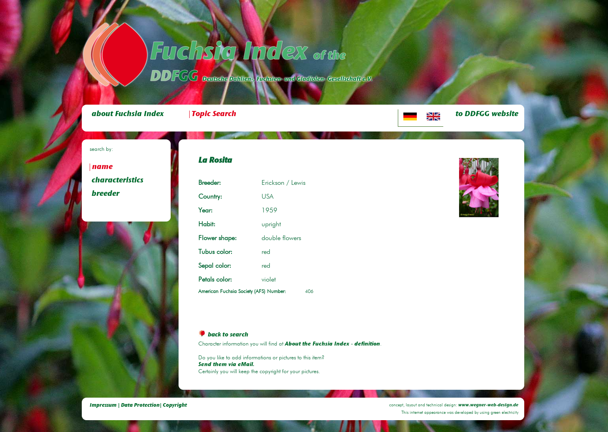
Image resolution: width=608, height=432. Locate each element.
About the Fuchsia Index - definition (332, 344)
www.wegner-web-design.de (488, 405)
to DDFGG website (487, 114)
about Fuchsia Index (128, 114)
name (102, 167)
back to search (223, 335)
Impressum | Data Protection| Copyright (138, 405)
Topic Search (214, 114)
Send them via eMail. (226, 365)
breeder (105, 194)
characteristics (117, 180)
